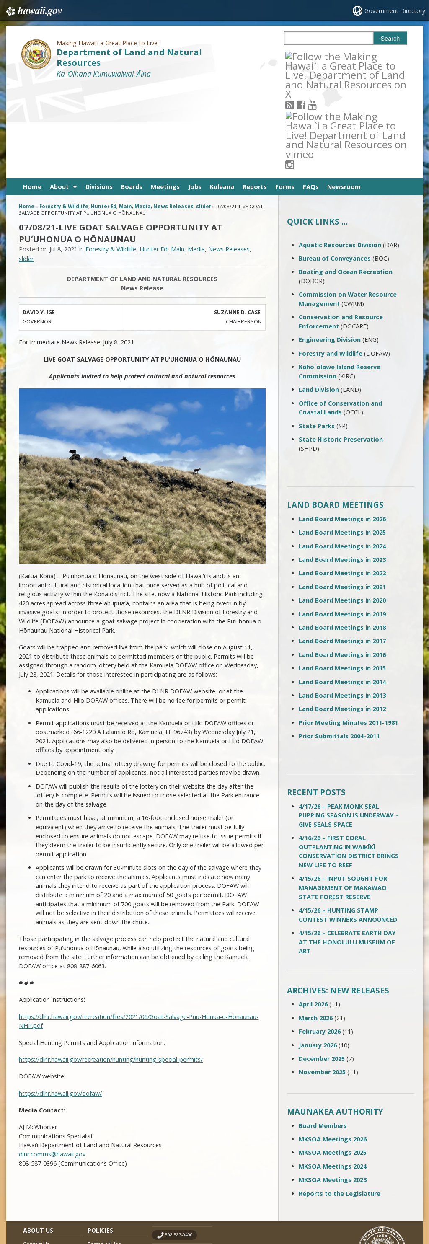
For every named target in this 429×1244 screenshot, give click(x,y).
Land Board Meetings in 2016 (342, 562)
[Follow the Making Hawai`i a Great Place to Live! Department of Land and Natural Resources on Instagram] (345, 56)
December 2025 (322, 966)
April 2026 (313, 912)
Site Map (34, 1168)
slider (203, 114)
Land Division (319, 297)
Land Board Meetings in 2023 (342, 467)
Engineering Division (330, 247)
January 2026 (318, 953)
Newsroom (344, 94)
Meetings (165, 94)
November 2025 (322, 980)
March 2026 (316, 925)
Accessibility (103, 1168)
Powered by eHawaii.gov (375, 1205)
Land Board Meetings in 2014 (342, 589)
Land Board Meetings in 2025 (342, 440)
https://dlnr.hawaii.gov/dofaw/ (60, 1001)
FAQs (311, 94)
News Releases (173, 114)
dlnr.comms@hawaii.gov (52, 1062)
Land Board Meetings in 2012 (342, 617)
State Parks (317, 333)
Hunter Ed (103, 114)
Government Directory (394, 11)
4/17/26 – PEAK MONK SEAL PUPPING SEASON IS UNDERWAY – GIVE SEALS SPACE (349, 723)
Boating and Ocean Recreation (346, 180)
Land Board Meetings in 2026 (342, 426)
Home (32, 94)
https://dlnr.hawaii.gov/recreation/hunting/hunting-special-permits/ (111, 967)
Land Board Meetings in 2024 (342, 454)
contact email (179, 1159)
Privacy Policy (104, 1184)
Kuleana (222, 94)
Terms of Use (104, 1152)
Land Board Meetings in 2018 (342, 535)
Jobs (195, 94)
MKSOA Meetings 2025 (333, 1060)
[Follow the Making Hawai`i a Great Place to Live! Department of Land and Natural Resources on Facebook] (312, 56)
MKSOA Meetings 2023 (333, 1087)
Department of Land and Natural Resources (129, 57)
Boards (131, 94)
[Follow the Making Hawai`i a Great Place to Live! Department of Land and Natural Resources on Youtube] (323, 56)
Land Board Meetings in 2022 (342, 481)
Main (125, 114)
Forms (285, 94)
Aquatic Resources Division (340, 152)
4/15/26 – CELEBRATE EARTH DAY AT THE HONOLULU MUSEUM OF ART (347, 849)
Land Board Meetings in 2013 (342, 603)
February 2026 (320, 939)
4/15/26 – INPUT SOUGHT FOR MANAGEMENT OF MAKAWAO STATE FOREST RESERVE (343, 795)
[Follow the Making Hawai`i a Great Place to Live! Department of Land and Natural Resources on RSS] (301, 56)
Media (142, 114)
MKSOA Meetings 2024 (333, 1074)
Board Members (323, 1033)
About (59, 94)
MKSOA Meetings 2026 (333, 1046)
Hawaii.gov (33, 11)
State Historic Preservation (341, 347)
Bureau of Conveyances (335, 166)
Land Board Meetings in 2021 (342, 494)
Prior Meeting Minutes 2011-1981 (348, 630)
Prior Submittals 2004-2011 (339, 643)
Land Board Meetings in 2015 (342, 575)
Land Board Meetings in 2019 (342, 521)
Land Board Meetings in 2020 (342, 508)
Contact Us (36, 1152)
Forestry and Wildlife (330, 261)
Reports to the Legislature (339, 1101)
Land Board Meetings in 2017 (342, 549)
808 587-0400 (179, 1143)
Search (390, 38)
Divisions (99, 94)
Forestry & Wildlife (63, 114)
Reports (255, 94)
